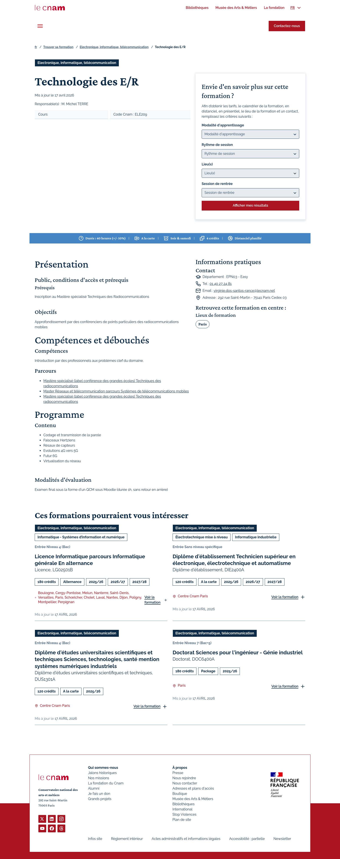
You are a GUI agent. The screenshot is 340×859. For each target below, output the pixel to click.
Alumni (93, 788)
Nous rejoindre (184, 778)
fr (36, 47)
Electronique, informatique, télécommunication (114, 47)
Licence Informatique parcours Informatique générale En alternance (90, 559)
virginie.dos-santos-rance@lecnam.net (244, 291)
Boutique (179, 794)
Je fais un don (99, 794)
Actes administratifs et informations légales (186, 839)
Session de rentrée (217, 184)
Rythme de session (217, 145)
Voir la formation (152, 599)
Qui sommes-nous (103, 768)
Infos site (95, 839)
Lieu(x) (207, 164)
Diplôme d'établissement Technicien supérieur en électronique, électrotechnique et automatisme (234, 559)
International (182, 809)
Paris (202, 324)
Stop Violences (184, 814)
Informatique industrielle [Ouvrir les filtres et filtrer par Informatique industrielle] (255, 537)
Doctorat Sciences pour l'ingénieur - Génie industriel (238, 652)
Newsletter (282, 839)
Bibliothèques (183, 804)
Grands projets (99, 799)
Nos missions (98, 778)
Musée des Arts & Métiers (192, 799)
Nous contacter (184, 783)
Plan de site (181, 820)
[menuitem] (197, 8)
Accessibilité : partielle (247, 839)
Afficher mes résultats (250, 205)
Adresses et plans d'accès (193, 788)
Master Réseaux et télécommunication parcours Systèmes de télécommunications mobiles (116, 391)
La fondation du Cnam (106, 783)
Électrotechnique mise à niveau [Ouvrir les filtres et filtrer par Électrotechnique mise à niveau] (201, 537)
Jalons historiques (102, 773)
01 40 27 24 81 (220, 284)
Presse (177, 773)
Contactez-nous (287, 26)
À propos (179, 768)
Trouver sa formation (58, 47)
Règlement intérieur (127, 839)
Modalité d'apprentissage (223, 125)
